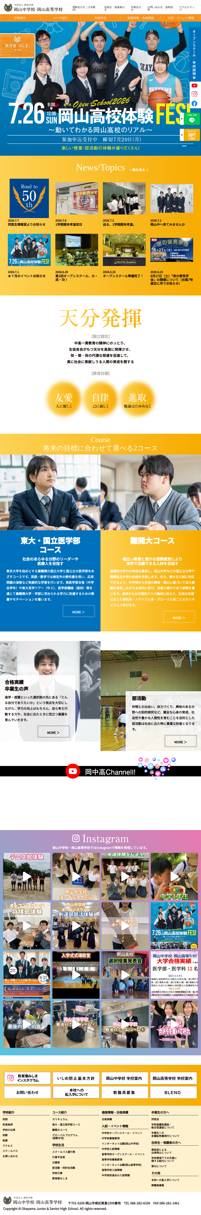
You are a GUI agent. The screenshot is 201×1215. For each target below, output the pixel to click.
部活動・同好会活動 (63, 1167)
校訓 (5, 1119)
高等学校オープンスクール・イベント (123, 1154)
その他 (155, 1173)
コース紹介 (59, 1112)
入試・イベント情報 (115, 1126)
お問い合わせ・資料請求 (160, 8)
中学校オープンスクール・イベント (122, 1132)
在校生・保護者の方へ (166, 1142)
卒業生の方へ (160, 1112)
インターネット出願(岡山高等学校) (122, 1164)
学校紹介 (8, 1112)
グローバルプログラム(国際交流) (65, 1137)
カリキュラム (60, 1119)
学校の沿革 (9, 1129)
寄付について (159, 1166)
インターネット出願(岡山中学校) (120, 1143)
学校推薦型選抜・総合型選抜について (162, 1126)
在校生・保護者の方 (114, 8)
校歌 (5, 1135)
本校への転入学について (165, 1179)
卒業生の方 (136, 8)
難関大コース (59, 1129)
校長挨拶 (8, 1124)
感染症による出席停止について (161, 1151)
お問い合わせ (10, 1156)
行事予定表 (58, 1157)
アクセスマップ (187, 8)
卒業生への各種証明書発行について (165, 1134)
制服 (5, 1140)
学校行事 (57, 1173)
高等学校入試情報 (112, 1169)
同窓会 (155, 1119)
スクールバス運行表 (63, 1151)
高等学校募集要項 (112, 1159)
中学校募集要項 (111, 1138)
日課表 (56, 1162)
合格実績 (107, 1119)
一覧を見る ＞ (139, 169)
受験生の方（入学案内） (83, 8)
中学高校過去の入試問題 (116, 1175)
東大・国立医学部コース (66, 1124)
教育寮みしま (60, 1178)
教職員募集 (157, 1185)
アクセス (8, 1145)
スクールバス (10, 1150)
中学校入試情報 (111, 1148)
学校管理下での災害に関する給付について (164, 1159)
